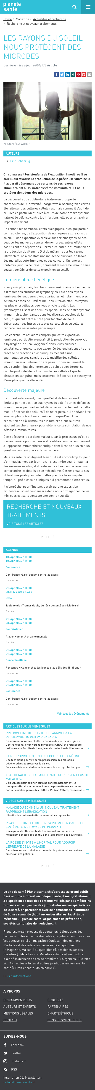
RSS (10, 1069)
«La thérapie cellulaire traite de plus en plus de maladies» (47, 777)
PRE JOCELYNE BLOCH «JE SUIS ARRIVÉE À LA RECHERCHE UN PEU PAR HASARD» (39, 735)
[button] (56, 74)
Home (7, 19)
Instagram (14, 1061)
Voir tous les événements (73, 713)
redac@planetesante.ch (19, 1082)
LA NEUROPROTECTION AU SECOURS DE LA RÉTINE (43, 756)
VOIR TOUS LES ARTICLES (25, 524)
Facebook (13, 1045)
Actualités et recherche (49, 19)
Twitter (12, 1053)
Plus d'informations (17, 976)
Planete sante (11, 7)
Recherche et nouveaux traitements (32, 23)
